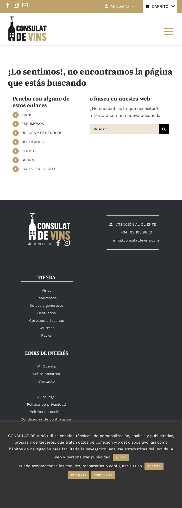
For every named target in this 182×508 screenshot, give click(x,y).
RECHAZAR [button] (78, 475)
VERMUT (28, 151)
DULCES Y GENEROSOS (41, 133)
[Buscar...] (124, 129)
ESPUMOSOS (32, 124)
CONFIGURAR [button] (103, 475)
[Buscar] (164, 129)
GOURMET (30, 160)
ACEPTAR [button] (154, 466)
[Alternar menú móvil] (169, 31)
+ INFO (120, 457)
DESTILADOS (32, 142)
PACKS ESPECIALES (39, 169)
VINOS (26, 115)
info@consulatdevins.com (136, 240)
